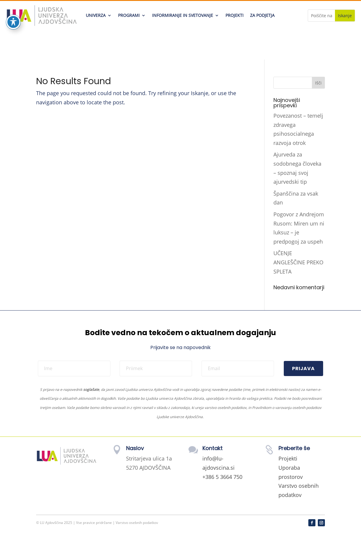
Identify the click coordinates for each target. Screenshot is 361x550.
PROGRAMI (129, 15)
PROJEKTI (234, 15)
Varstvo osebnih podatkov (137, 522)
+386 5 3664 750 (222, 476)
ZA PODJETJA (262, 15)
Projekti (287, 458)
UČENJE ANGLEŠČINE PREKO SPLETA (298, 262)
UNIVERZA (96, 15)
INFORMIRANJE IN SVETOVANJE (182, 15)
